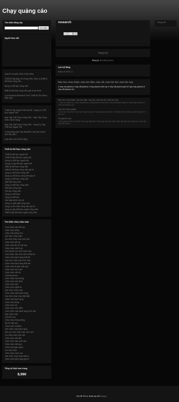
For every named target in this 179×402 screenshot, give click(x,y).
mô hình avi (10, 317)
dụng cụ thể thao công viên (17, 173)
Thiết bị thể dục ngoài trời (16, 154)
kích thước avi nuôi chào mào (18, 251)
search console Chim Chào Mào (19, 74)
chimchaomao (11, 275)
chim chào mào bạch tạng (16, 293)
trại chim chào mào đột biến (17, 296)
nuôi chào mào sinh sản (16, 341)
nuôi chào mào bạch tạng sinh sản (20, 311)
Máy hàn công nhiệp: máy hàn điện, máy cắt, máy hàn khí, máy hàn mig (95, 82)
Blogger (103, 396)
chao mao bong (12, 302)
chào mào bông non (14, 233)
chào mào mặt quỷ (13, 344)
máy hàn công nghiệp (67, 109)
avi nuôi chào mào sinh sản (17, 239)
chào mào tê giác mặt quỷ (16, 266)
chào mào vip (11, 305)
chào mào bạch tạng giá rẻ (17, 359)
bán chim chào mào (14, 290)
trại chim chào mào (13, 236)
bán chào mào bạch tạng (16, 329)
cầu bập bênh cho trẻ (14, 200)
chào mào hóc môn (13, 269)
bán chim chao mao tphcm (17, 356)
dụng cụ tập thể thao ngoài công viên (21, 209)
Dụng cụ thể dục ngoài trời (17, 160)
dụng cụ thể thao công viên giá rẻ (20, 176)
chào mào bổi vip (12, 242)
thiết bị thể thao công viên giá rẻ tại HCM (23, 90)
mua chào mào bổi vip (15, 227)
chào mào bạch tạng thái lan (18, 263)
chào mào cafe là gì (14, 248)
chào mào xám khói (14, 281)
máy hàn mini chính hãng (16, 139)
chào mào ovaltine (13, 326)
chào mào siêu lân (13, 338)
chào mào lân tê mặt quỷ (16, 245)
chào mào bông (12, 230)
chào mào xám (11, 284)
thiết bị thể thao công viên (16, 166)
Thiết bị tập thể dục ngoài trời (18, 157)
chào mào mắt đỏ (13, 272)
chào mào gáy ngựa (14, 347)
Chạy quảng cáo (24, 11)
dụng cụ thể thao (12, 194)
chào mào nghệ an (13, 287)
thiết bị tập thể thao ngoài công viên (21, 212)
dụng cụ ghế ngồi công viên (17, 203)
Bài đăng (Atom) (107, 60)
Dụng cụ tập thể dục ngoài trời (18, 163)
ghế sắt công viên (13, 182)
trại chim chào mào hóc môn (18, 260)
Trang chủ (103, 53)
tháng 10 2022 (64, 72)
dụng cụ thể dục (12, 197)
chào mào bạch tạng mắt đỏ (17, 257)
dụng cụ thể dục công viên (16, 86)
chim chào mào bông (14, 278)
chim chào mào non (14, 353)
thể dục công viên (13, 191)
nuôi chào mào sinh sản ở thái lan (20, 254)
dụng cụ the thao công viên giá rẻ (20, 206)
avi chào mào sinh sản (15, 335)
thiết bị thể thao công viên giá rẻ (19, 169)
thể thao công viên (13, 188)
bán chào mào (11, 314)
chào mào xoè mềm (14, 308)
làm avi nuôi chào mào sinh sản (19, 332)
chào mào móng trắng (15, 320)
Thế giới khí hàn (64, 118)
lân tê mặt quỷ (11, 323)
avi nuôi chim (11, 350)
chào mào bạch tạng (14, 299)
